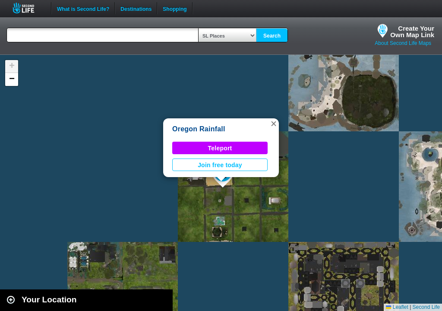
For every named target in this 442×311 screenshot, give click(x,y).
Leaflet (397, 307)
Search (272, 36)
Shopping (174, 8)
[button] (273, 123)
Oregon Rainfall (198, 129)
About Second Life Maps (403, 43)
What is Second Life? (83, 8)
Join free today (220, 165)
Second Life (28, 8)
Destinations (136, 8)
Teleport (220, 148)
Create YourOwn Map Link (412, 31)
